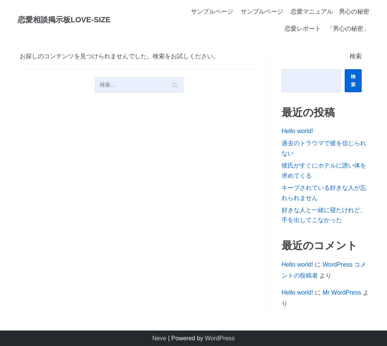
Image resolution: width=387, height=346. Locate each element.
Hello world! (297, 131)
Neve (159, 338)
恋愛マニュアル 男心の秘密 (330, 11)
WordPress (220, 338)
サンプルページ (212, 11)
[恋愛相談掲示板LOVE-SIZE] (64, 20)
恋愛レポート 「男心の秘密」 (327, 28)
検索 (356, 56)
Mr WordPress (341, 292)
